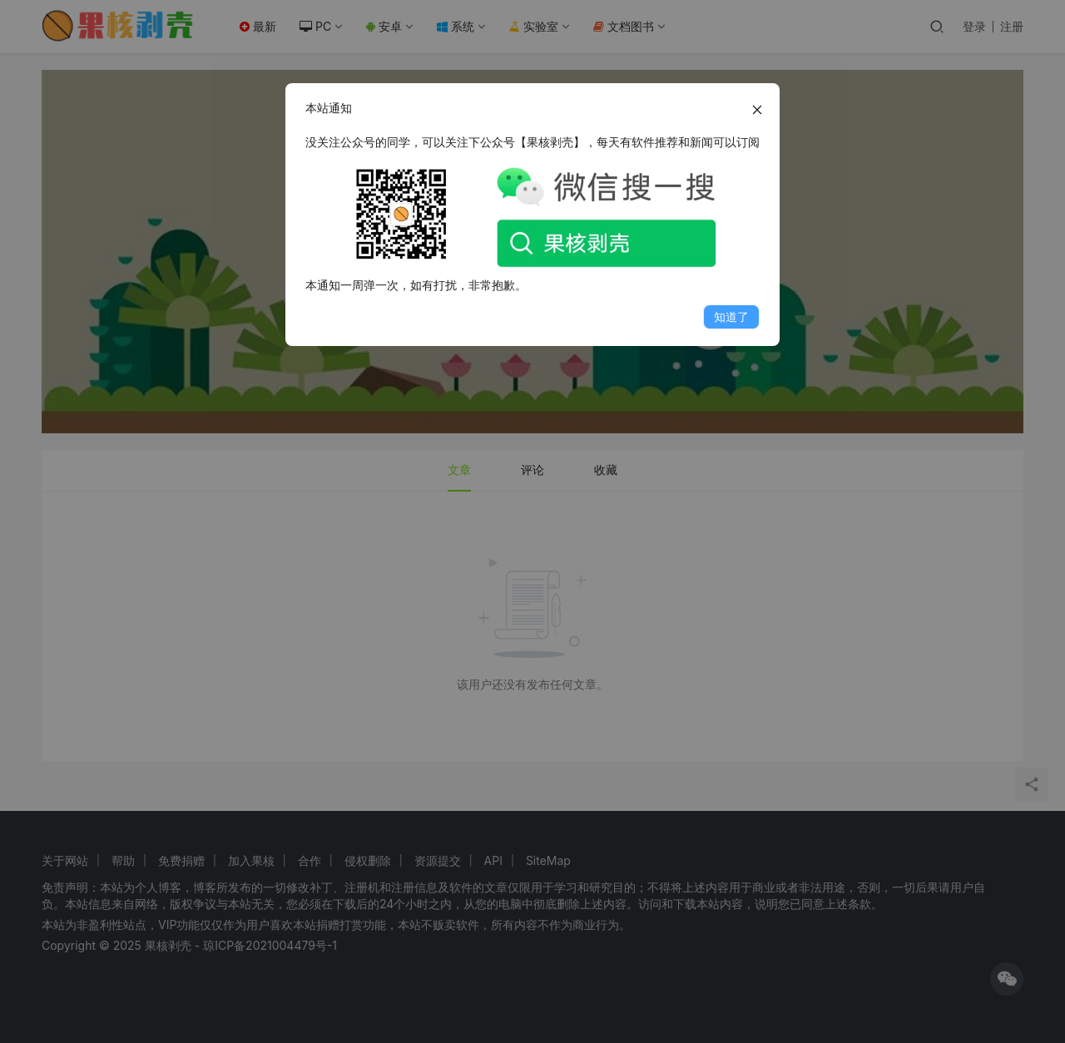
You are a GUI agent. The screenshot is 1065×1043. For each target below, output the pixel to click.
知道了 (731, 316)
